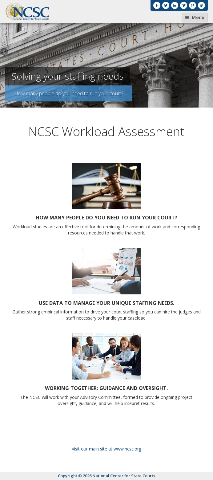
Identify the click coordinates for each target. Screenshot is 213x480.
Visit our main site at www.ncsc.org (106, 449)
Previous (4, 52)
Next (208, 52)
